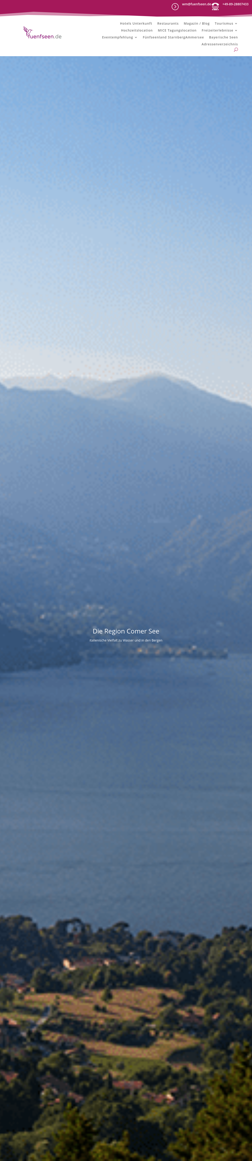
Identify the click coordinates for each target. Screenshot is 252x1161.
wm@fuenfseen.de (196, 4)
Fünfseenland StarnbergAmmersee (173, 37)
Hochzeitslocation (137, 30)
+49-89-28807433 (235, 4)
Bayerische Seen (223, 37)
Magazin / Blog (197, 24)
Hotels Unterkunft (136, 24)
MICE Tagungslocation (177, 30)
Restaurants (168, 24)
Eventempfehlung (117, 37)
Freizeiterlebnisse (217, 30)
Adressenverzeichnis (220, 44)
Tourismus (224, 24)
